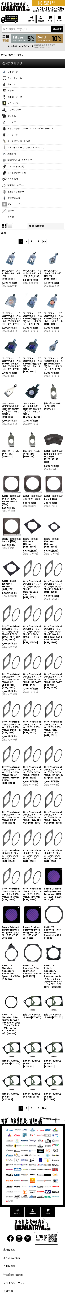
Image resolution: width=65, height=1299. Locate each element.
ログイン (31, 21)
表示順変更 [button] (36, 226)
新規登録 (41, 21)
